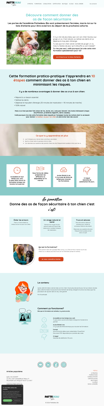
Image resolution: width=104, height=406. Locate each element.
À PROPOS (30, 3)
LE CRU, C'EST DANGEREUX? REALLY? (17, 379)
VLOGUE (71, 3)
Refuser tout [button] (17, 400)
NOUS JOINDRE (79, 3)
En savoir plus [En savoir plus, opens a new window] (14, 397)
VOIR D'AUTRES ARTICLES (14, 384)
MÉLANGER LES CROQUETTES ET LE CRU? (19, 381)
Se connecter (93, 3)
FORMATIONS (38, 3)
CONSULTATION (47, 3)
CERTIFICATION (57, 3)
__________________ (14, 382)
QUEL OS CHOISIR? (12, 377)
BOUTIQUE (65, 3)
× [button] (21, 386)
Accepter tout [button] (7, 400)
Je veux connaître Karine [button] (51, 260)
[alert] (12, 395)
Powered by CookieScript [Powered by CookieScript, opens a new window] (12, 403)
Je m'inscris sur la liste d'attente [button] (68, 57)
